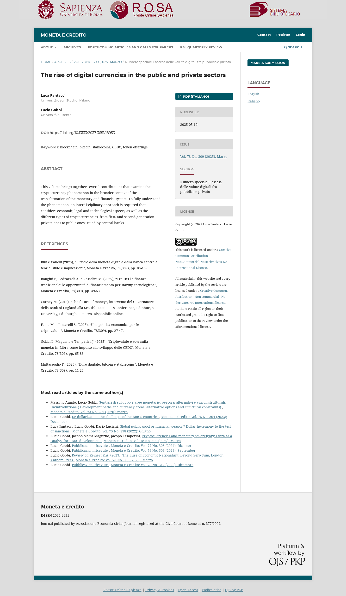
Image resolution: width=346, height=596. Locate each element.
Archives (72, 47)
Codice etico (211, 590)
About (47, 47)
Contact (264, 35)
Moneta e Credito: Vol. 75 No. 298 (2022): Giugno (111, 431)
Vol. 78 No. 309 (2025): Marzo (98, 62)
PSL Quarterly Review (201, 47)
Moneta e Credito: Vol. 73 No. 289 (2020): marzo (89, 412)
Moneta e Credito (63, 35)
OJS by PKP (234, 590)
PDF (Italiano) (195, 96)
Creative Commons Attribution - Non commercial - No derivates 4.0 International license (201, 296)
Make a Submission (268, 63)
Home (46, 62)
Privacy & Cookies (159, 590)
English (253, 94)
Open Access (188, 590)
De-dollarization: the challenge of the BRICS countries (115, 416)
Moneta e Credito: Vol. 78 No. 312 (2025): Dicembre (152, 465)
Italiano (253, 101)
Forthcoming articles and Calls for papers (130, 47)
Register (283, 35)
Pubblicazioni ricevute (90, 445)
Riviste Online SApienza (122, 590)
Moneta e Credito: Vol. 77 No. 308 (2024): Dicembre (152, 445)
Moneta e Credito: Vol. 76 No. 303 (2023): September (153, 450)
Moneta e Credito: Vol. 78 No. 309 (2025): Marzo (142, 440)
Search (293, 47)
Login (300, 35)
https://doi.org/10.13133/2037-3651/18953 (82, 133)
